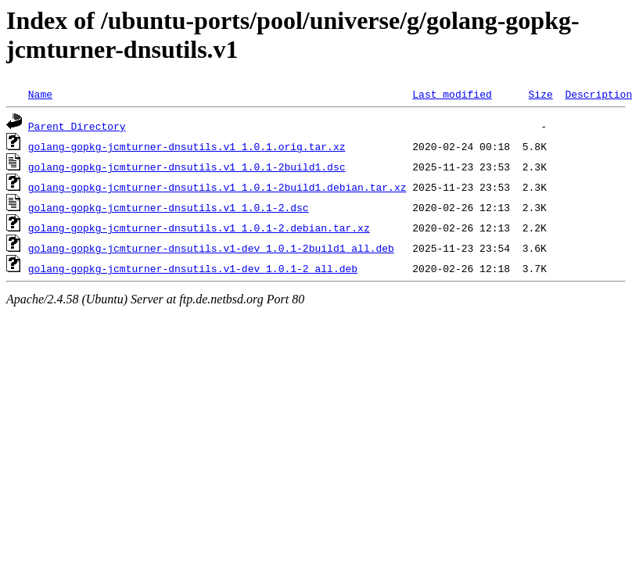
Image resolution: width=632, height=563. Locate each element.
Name (40, 94)
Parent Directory (77, 126)
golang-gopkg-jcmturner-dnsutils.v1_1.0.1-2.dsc (168, 207)
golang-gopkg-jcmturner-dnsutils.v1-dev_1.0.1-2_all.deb (192, 268)
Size (540, 94)
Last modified (451, 94)
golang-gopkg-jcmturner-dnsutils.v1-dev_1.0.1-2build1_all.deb (211, 248)
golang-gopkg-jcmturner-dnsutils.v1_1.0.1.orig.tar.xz (187, 146)
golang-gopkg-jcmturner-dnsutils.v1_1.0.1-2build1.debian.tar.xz (217, 187)
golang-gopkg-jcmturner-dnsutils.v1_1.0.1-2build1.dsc (187, 167)
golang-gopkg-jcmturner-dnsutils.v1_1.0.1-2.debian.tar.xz (199, 228)
